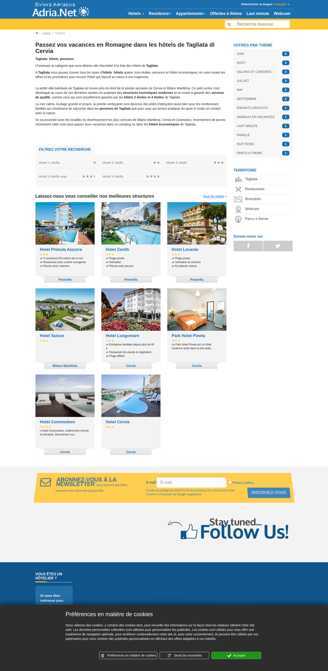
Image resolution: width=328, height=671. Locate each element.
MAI (263, 90)
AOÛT (263, 62)
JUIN (263, 53)
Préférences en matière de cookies (128, 656)
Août (227, 594)
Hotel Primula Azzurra (61, 249)
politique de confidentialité (211, 490)
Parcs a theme (253, 219)
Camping (166, 589)
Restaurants (251, 189)
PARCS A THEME (263, 153)
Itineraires (249, 199)
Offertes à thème (226, 13)
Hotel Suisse (52, 335)
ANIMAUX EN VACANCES (263, 117)
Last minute (258, 13)
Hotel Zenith (117, 249)
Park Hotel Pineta (188, 335)
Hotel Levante (185, 249)
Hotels (136, 13)
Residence (160, 13)
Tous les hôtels (213, 196)
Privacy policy (243, 482)
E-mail (151, 482)
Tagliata (247, 179)
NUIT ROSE (263, 144)
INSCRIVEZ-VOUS (268, 492)
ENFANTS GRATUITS (263, 108)
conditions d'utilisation (159, 494)
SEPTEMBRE (263, 99)
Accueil (98, 589)
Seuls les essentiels (184, 656)
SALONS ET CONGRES (263, 71)
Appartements (190, 13)
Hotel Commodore (57, 422)
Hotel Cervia (118, 422)
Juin (227, 589)
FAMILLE (263, 135)
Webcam (282, 13)
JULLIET (263, 81)
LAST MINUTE (263, 126)
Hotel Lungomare (122, 335)
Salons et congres (239, 600)
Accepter (236, 656)
